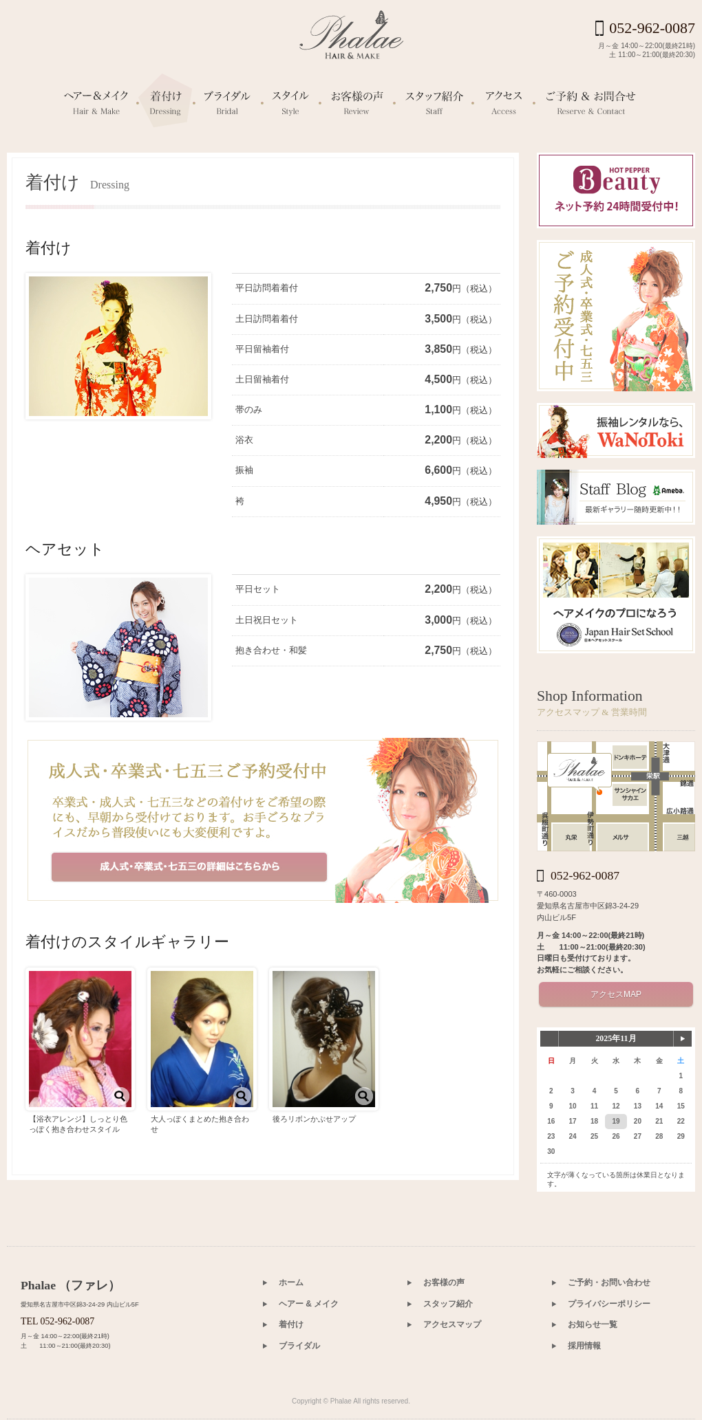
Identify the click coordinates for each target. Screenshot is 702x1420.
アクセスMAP (616, 994)
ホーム (291, 1282)
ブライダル (299, 1346)
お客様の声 (444, 1282)
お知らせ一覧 (592, 1324)
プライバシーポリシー (609, 1304)
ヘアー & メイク (309, 1304)
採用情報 (584, 1346)
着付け (291, 1324)
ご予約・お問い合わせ (609, 1282)
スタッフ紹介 (448, 1304)
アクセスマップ (452, 1324)
